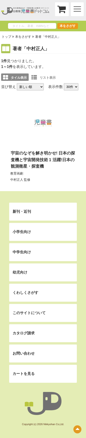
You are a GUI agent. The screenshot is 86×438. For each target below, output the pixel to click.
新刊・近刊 (22, 211)
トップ (6, 36)
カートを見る (24, 374)
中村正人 (16, 179)
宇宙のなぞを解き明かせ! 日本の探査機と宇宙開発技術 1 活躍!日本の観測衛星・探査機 (43, 160)
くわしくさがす (25, 293)
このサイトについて (29, 313)
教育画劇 (16, 173)
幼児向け (20, 272)
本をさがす (68, 26)
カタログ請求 (24, 333)
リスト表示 (43, 77)
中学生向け (22, 252)
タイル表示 (15, 77)
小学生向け (22, 232)
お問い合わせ (24, 353)
